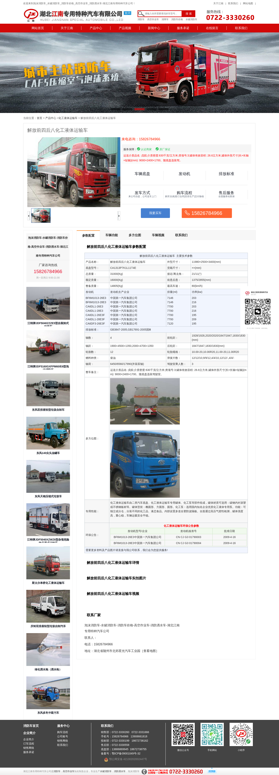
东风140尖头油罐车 (48, 453)
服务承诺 (183, 28)
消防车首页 (31, 725)
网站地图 (248, 3)
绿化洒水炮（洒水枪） (48, 669)
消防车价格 (177, 19)
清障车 (165, 19)
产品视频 (125, 28)
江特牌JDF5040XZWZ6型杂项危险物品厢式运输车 (48, 541)
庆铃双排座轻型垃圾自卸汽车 (48, 626)
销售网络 (28, 747)
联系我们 (233, 3)
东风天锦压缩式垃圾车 (48, 496)
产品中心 (96, 28)
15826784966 (206, 213)
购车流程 (62, 732)
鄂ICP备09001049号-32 (126, 753)
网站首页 (38, 28)
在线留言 (212, 28)
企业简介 (29, 733)
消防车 (141, 19)
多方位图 (135, 235)
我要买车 (155, 213)
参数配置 (88, 235)
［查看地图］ (149, 651)
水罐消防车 (191, 19)
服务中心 (63, 725)
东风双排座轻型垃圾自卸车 (48, 409)
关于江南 (218, 3)
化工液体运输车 (68, 118)
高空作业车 (153, 19)
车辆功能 (111, 235)
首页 (39, 118)
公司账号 (62, 736)
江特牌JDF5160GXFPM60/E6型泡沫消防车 (48, 368)
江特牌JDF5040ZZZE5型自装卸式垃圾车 (48, 325)
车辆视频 (158, 235)
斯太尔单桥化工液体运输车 (48, 582)
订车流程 (28, 743)
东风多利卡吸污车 (48, 712)
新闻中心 (154, 28)
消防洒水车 (120, 771)
